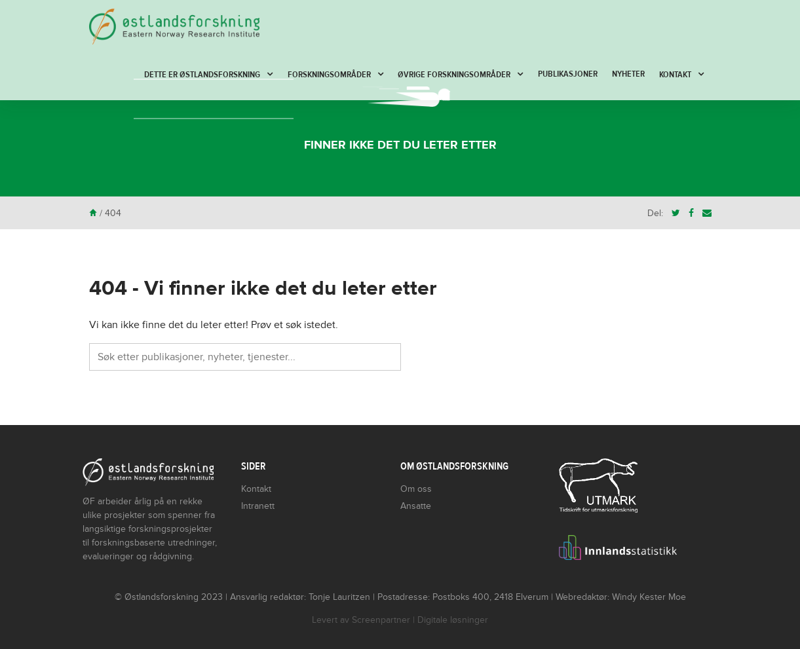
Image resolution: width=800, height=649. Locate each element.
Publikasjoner (568, 74)
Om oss (416, 488)
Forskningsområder (329, 75)
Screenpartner (381, 619)
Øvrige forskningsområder (454, 75)
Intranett (258, 505)
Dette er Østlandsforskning (202, 75)
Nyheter (628, 74)
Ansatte (415, 505)
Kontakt (675, 75)
